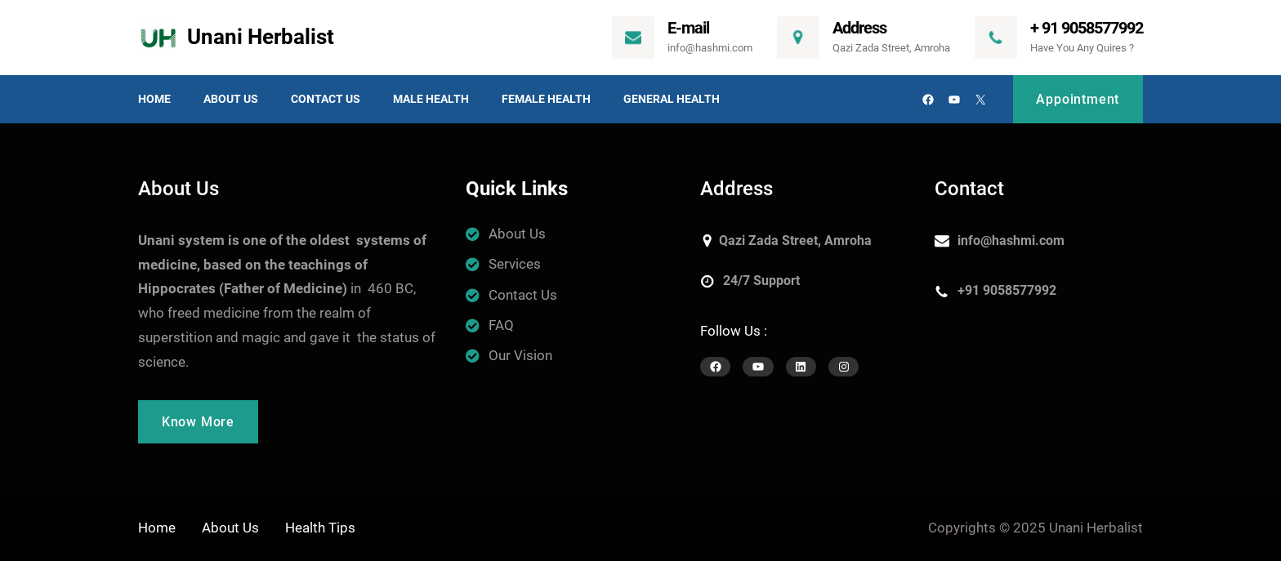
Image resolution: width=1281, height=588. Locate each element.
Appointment (1077, 99)
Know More (198, 422)
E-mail (688, 28)
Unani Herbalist (260, 36)
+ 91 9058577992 (1086, 28)
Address (859, 28)
